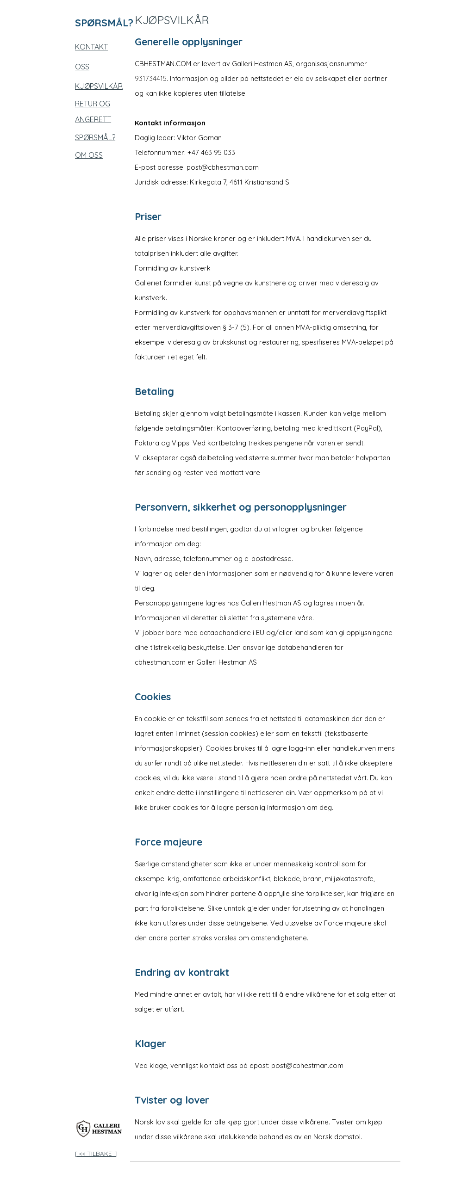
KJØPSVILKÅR (99, 86)
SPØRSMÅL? (95, 137)
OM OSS (89, 155)
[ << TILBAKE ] (96, 1153)
